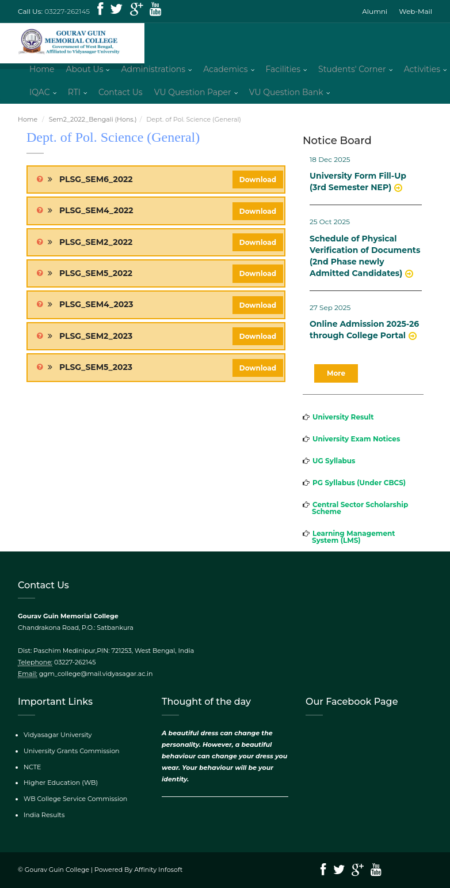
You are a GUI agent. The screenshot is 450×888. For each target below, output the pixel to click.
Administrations (153, 69)
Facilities (283, 69)
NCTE (32, 766)
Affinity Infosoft (158, 870)
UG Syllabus (333, 460)
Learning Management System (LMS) (353, 537)
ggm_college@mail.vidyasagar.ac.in (95, 674)
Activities (422, 69)
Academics (225, 69)
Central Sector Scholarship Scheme (360, 508)
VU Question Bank (286, 92)
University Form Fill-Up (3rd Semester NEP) (358, 182)
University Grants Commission (71, 751)
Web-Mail (415, 11)
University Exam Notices (356, 438)
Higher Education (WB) (60, 783)
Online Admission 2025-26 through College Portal (364, 330)
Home (41, 69)
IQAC (39, 92)
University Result (342, 417)
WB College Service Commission (75, 799)
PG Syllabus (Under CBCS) (359, 482)
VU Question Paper (192, 92)
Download (257, 179)
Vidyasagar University (57, 735)
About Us (84, 69)
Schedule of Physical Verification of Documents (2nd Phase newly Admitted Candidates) (365, 255)
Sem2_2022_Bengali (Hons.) (93, 119)
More (336, 373)
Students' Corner (352, 69)
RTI (74, 92)
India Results (44, 815)
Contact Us (120, 92)
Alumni (374, 11)
